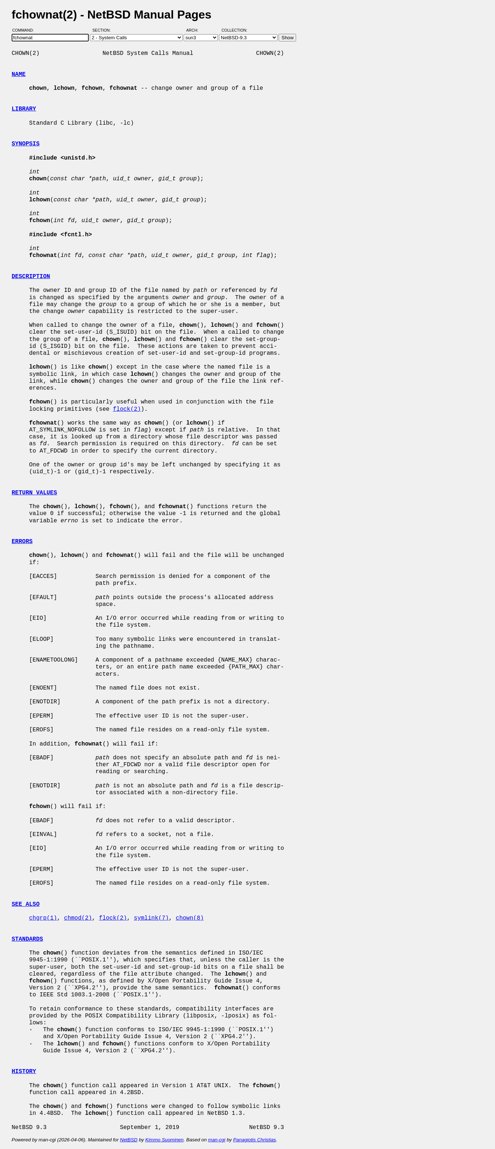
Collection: (234, 30)
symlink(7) (151, 918)
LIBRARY (24, 109)
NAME (18, 75)
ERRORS (22, 542)
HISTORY (24, 1072)
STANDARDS (27, 939)
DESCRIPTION (31, 277)
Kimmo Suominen (164, 1139)
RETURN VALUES (34, 493)
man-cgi (216, 1139)
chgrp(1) (43, 918)
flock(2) (127, 409)
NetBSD (128, 1139)
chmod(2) (78, 918)
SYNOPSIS (26, 144)
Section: (103, 30)
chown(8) (190, 918)
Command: (25, 30)
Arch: (195, 30)
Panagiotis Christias (254, 1139)
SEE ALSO (26, 904)
